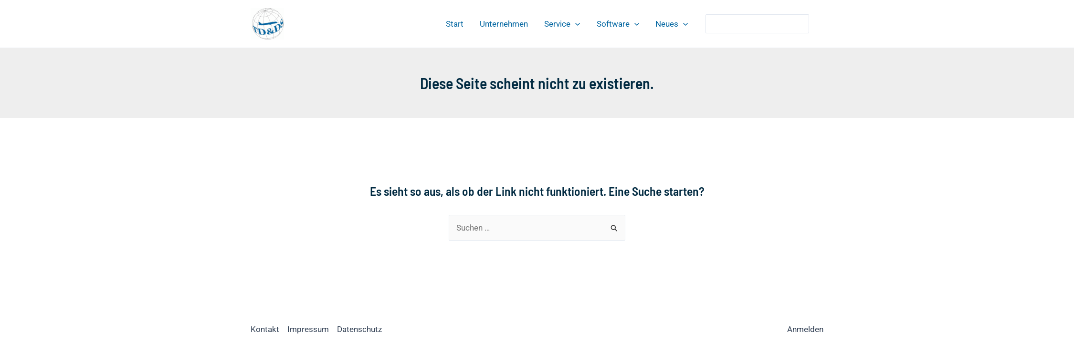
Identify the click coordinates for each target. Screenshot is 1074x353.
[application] (575, 24)
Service (562, 24)
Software (618, 24)
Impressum (308, 329)
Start (454, 24)
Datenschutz (359, 329)
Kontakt (265, 329)
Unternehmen (504, 24)
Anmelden (805, 329)
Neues (671, 24)
